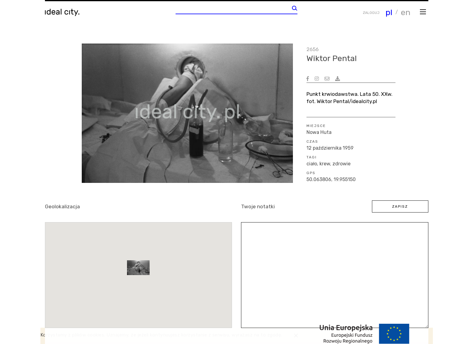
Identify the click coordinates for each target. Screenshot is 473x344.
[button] (138, 267)
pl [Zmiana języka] (389, 12)
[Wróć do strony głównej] (64, 12)
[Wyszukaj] (294, 8)
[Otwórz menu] (423, 11)
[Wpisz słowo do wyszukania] (234, 10)
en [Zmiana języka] (405, 12)
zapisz (400, 206)
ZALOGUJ (371, 13)
